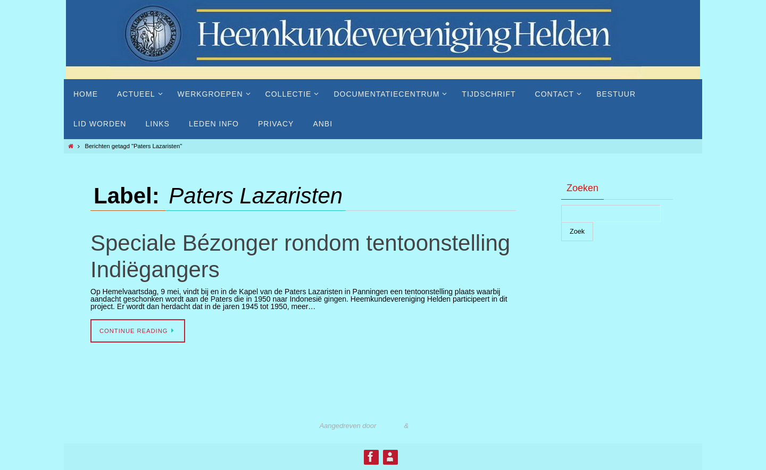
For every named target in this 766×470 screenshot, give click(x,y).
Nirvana (390, 426)
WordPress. (429, 426)
